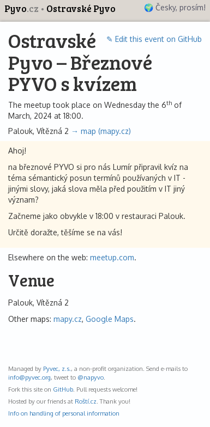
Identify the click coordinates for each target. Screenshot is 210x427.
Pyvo (22, 8)
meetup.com (112, 257)
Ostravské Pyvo (81, 8)
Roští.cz (86, 401)
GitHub (63, 389)
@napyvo (90, 377)
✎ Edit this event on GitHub (154, 39)
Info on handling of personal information (63, 413)
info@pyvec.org (29, 377)
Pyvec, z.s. (57, 368)
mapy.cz (67, 319)
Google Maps (110, 319)
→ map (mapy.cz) (101, 131)
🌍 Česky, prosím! (175, 7)
